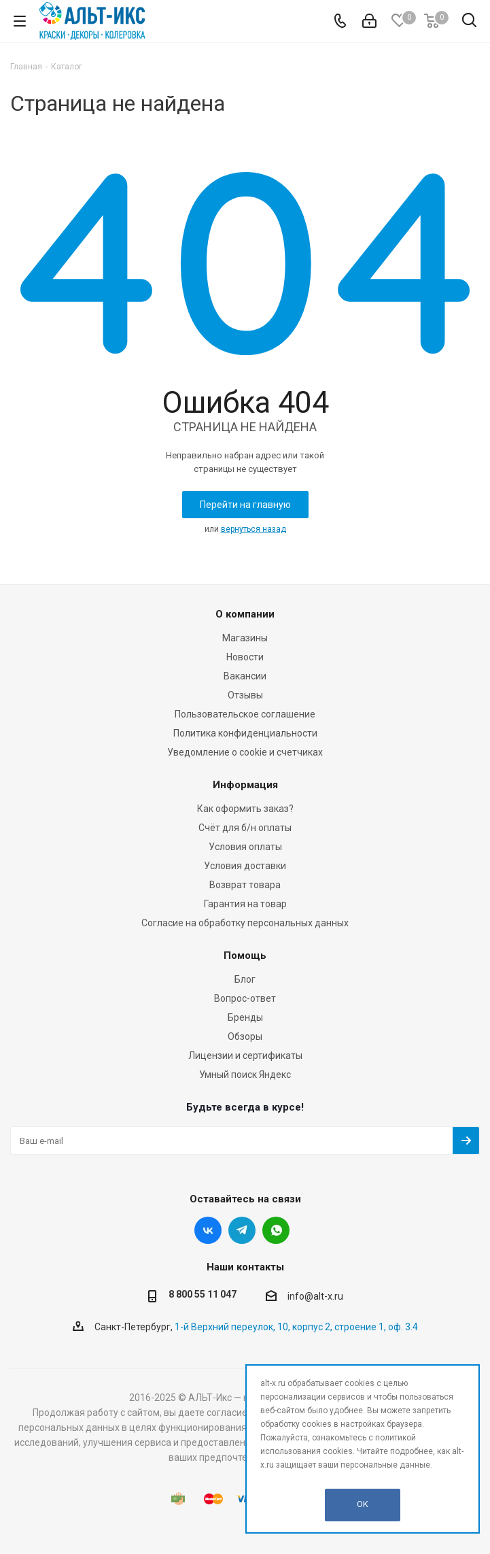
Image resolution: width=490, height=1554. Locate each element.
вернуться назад (253, 529)
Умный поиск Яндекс (245, 1074)
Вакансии (245, 676)
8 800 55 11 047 (203, 1294)
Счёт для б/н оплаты (245, 827)
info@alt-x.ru (315, 1296)
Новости (245, 657)
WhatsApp (276, 1230)
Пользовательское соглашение (245, 714)
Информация (245, 785)
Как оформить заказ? (245, 808)
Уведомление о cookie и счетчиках (245, 752)
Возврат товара (245, 884)
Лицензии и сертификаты (245, 1055)
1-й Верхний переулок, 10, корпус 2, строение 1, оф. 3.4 (296, 1326)
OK (362, 1504)
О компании (245, 614)
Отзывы (245, 695)
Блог (245, 979)
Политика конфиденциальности (245, 733)
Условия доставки (245, 865)
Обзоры (245, 1036)
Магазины (245, 637)
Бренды (245, 1017)
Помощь (245, 955)
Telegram (242, 1230)
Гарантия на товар (245, 903)
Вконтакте (208, 1230)
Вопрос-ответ (245, 998)
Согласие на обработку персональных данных (245, 922)
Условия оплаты (245, 846)
